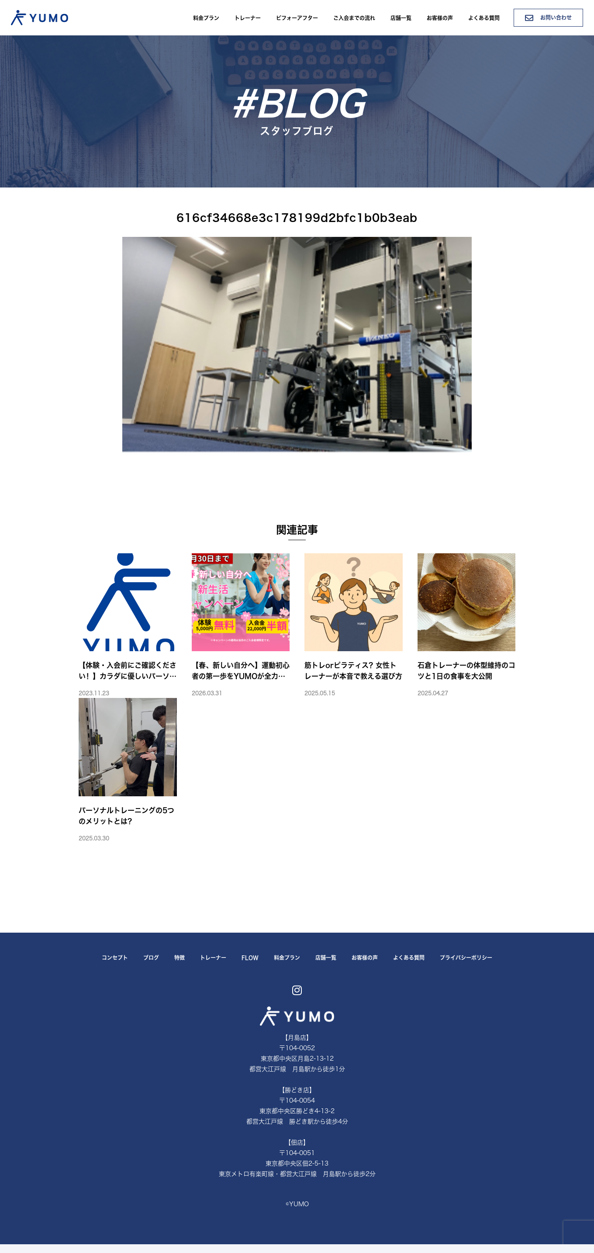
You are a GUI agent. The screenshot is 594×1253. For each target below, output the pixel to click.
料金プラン (206, 18)
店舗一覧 (400, 18)
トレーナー (248, 18)
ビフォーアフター (297, 18)
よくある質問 (484, 18)
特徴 (179, 957)
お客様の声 (440, 18)
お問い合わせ (548, 18)
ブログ (151, 957)
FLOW (250, 957)
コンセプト (115, 957)
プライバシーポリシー (466, 957)
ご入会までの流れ (354, 18)
